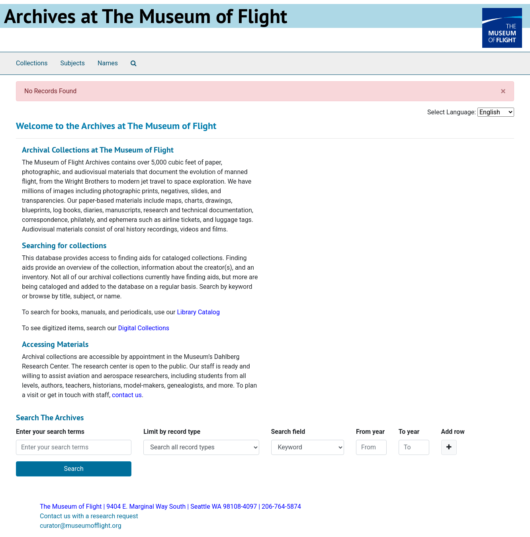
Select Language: (451, 112)
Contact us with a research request (89, 516)
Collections (32, 63)
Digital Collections (144, 328)
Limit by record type (171, 431)
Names (108, 63)
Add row (453, 431)
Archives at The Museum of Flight (145, 16)
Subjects (73, 63)
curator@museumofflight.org (80, 525)
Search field (288, 431)
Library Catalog (198, 312)
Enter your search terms (50, 431)
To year (409, 431)
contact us (127, 395)
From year (370, 431)
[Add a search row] (449, 447)
